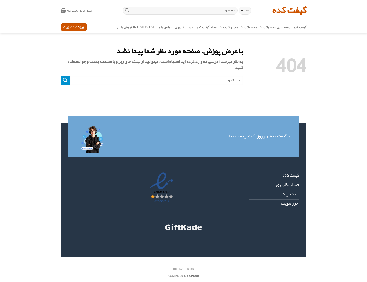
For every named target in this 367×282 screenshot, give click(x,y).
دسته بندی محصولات (275, 27)
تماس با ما (165, 27)
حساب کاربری (184, 27)
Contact (179, 269)
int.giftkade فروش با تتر (135, 27)
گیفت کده (289, 10)
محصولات (249, 27)
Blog (190, 269)
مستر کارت (229, 27)
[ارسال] (127, 11)
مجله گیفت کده (207, 27)
